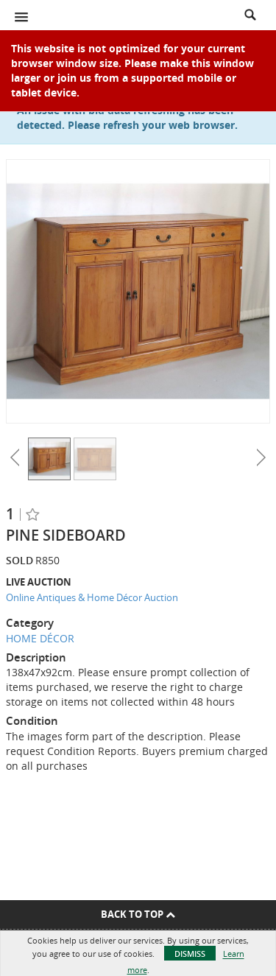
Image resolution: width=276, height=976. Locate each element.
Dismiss (189, 953)
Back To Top (138, 914)
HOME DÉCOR (40, 638)
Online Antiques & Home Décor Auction (92, 597)
